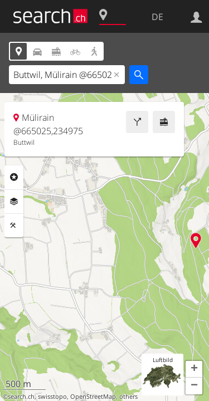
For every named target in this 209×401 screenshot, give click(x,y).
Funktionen (13, 225)
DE (157, 17)
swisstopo (52, 396)
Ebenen (13, 201)
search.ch (21, 396)
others (128, 396)
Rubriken (13, 177)
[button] (194, 369)
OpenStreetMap (93, 396)
